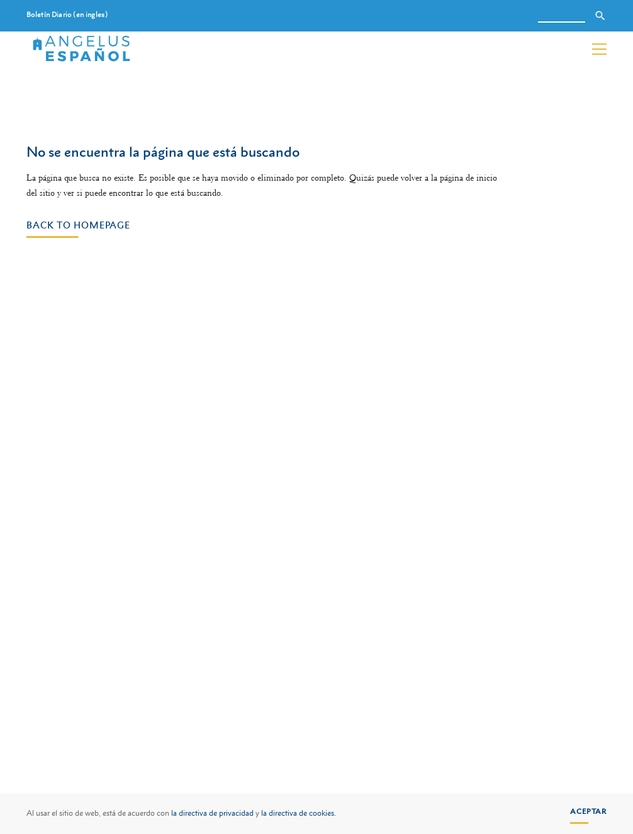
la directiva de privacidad (212, 813)
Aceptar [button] (588, 811)
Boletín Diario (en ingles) (67, 15)
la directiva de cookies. (298, 813)
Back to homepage (78, 224)
